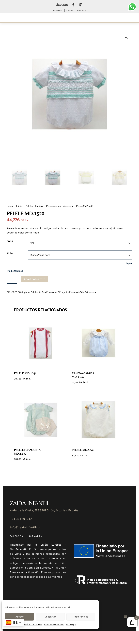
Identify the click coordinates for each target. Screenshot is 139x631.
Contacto (81, 10)
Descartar (50, 616)
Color (10, 253)
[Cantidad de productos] (12, 279)
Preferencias (81, 616)
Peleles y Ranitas (34, 205)
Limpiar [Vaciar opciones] (128, 263)
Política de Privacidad (54, 624)
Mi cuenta (58, 10)
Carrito (70, 10)
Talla (10, 241)
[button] (126, 37)
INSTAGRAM (35, 536)
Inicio (10, 205)
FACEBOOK (16, 536)
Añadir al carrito (34, 279)
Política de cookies (33, 624)
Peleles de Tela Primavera (59, 205)
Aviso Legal (71, 624)
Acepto (20, 616)
